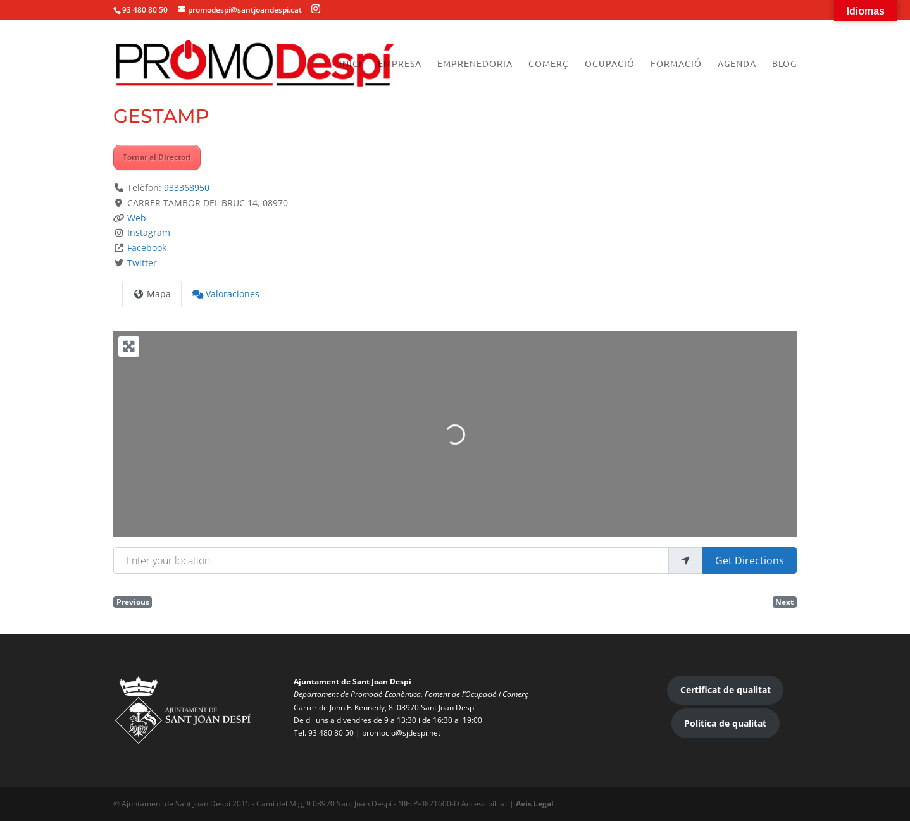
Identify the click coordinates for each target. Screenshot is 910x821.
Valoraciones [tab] (226, 294)
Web (136, 218)
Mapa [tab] (152, 294)
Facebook (146, 248)
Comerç (548, 64)
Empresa (399, 64)
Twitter (142, 263)
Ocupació (610, 64)
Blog (784, 64)
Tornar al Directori (157, 157)
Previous (132, 601)
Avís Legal (535, 803)
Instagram (148, 232)
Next (784, 601)
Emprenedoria (475, 64)
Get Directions (749, 560)
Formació (676, 64)
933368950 (186, 188)
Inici (350, 64)
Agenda (737, 64)
